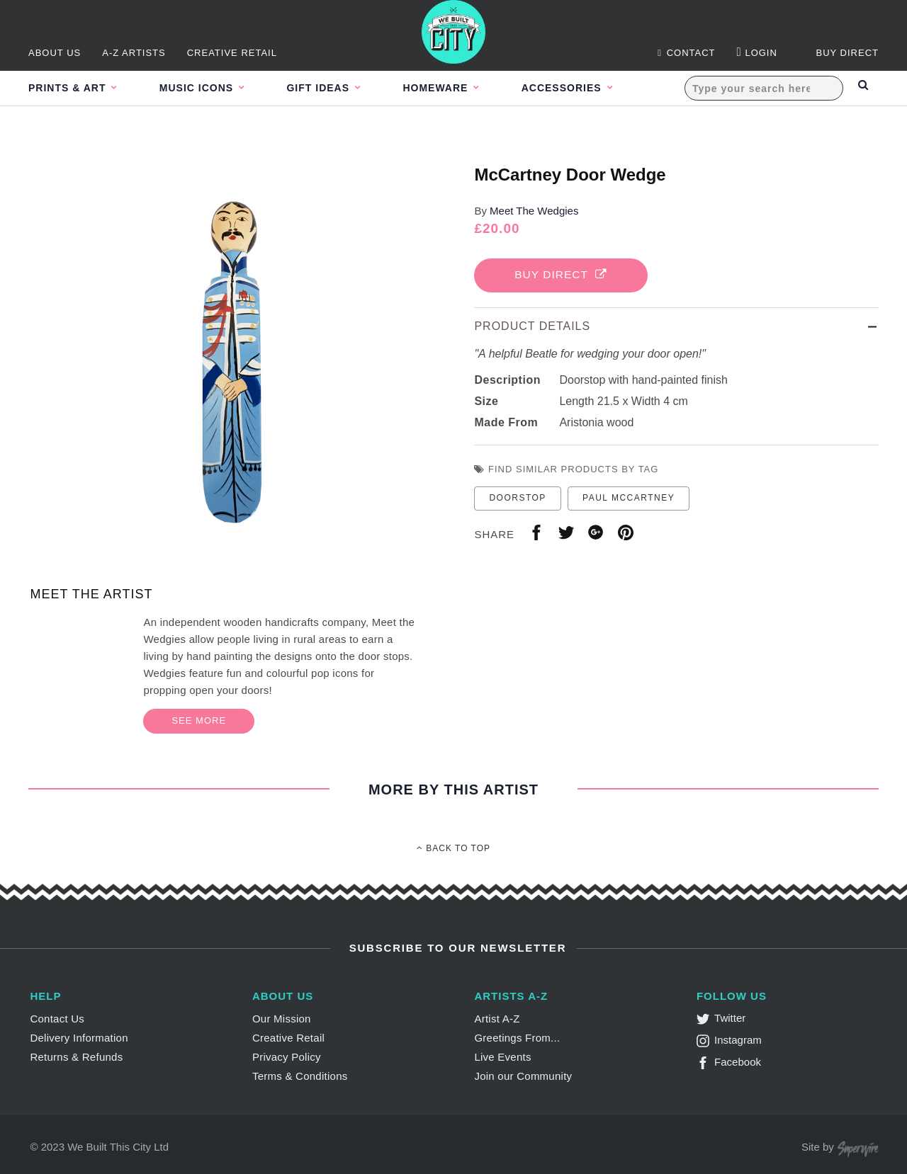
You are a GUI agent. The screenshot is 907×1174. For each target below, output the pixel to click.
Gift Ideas (335, 87)
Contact (686, 52)
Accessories (594, 87)
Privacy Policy (286, 1057)
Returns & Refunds (76, 1057)
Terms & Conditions (300, 1076)
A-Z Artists (134, 52)
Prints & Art (68, 87)
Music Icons (205, 87)
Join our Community (523, 1076)
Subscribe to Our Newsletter (456, 948)
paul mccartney (628, 499)
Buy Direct (564, 275)
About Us (54, 52)
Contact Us (57, 1019)
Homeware (460, 87)
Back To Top (453, 848)
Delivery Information (79, 1038)
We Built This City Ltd (118, 1147)
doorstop (517, 499)
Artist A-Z (496, 1019)
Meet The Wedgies (534, 211)
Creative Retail (232, 52)
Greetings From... (517, 1038)
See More (198, 720)
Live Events (502, 1057)
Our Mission (281, 1019)
